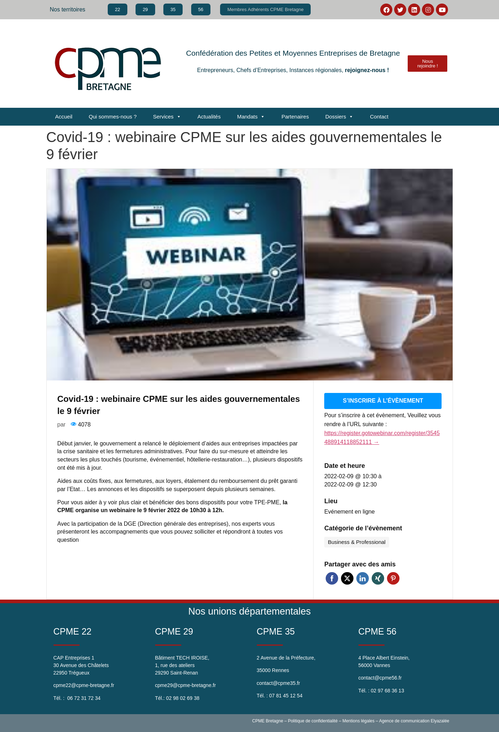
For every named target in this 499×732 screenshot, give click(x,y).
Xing (378, 577)
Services (167, 117)
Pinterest (393, 577)
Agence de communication (404, 720)
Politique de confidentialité (312, 720)
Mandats (251, 117)
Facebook (332, 577)
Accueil (63, 116)
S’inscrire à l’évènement (383, 400)
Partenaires (295, 116)
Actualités (209, 116)
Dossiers (339, 117)
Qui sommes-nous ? (113, 116)
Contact (379, 116)
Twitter (347, 577)
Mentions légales (358, 720)
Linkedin (362, 577)
